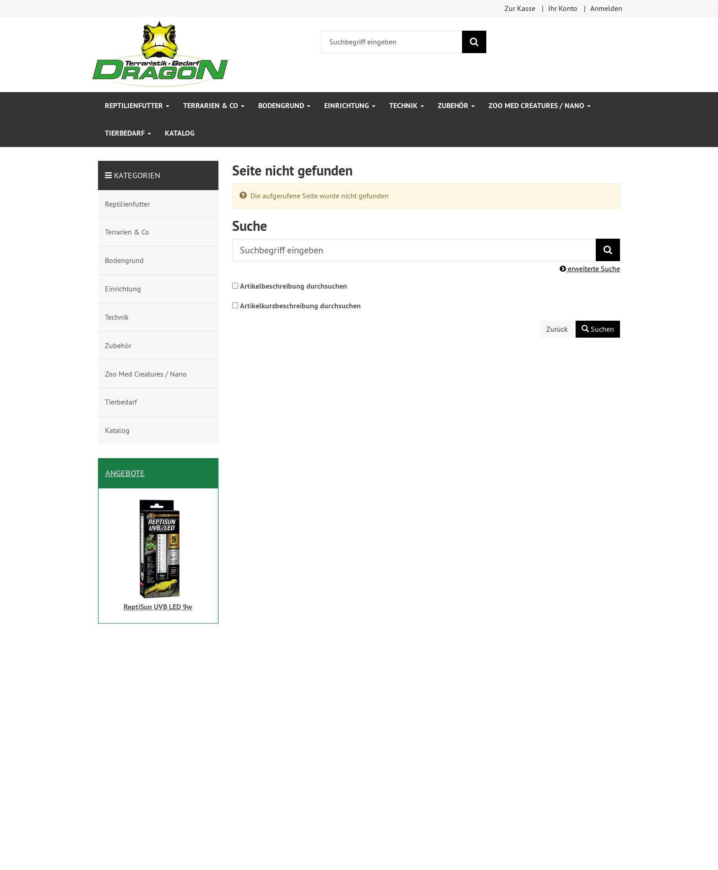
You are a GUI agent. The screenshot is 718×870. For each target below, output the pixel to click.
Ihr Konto (562, 8)
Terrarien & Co (214, 105)
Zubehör (456, 105)
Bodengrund (284, 105)
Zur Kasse (520, 8)
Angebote (125, 473)
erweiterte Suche (590, 268)
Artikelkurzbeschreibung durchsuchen (300, 306)
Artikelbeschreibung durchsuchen (293, 286)
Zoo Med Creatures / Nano (540, 105)
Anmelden (606, 8)
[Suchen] (474, 42)
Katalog (180, 133)
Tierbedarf (128, 133)
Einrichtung (349, 105)
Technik (406, 105)
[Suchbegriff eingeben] (391, 42)
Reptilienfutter (137, 105)
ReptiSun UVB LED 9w (158, 607)
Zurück (557, 329)
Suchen (598, 329)
